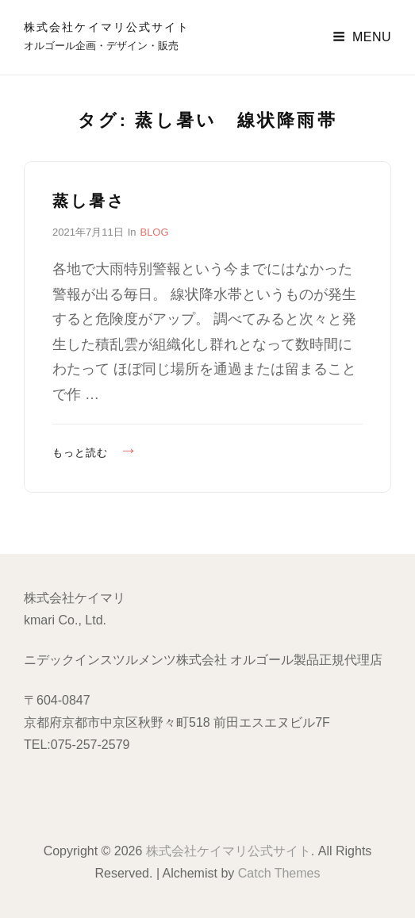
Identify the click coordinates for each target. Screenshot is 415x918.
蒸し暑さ (88, 200)
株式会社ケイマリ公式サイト (107, 27)
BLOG (154, 232)
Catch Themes (279, 873)
